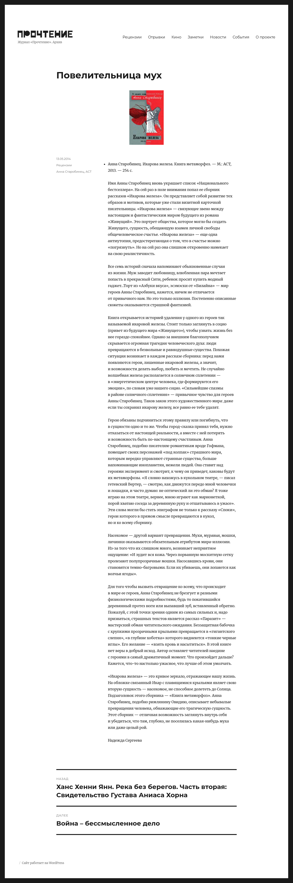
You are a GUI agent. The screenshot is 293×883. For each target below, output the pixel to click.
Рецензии (131, 37)
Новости (218, 37)
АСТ (89, 171)
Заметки (195, 37)
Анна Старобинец (70, 171)
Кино (176, 37)
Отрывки (156, 37)
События (241, 37)
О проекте (265, 37)
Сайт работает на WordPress (43, 863)
